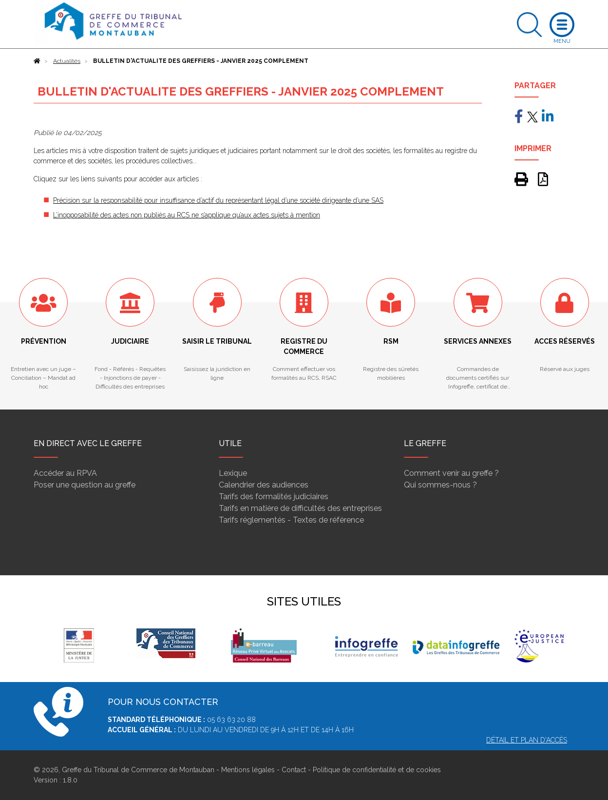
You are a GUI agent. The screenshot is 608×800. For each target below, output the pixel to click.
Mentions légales (248, 770)
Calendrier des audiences (263, 484)
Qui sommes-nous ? (440, 484)
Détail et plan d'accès (526, 740)
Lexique (233, 473)
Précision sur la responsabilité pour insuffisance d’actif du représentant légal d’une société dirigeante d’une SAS (218, 200)
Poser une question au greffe (84, 484)
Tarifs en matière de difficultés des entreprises (300, 508)
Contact (294, 770)
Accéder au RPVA (65, 473)
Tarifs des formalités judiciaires (273, 496)
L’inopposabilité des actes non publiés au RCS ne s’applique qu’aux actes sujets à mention (186, 215)
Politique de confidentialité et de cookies (377, 770)
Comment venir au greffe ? (451, 473)
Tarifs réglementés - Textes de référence (291, 520)
